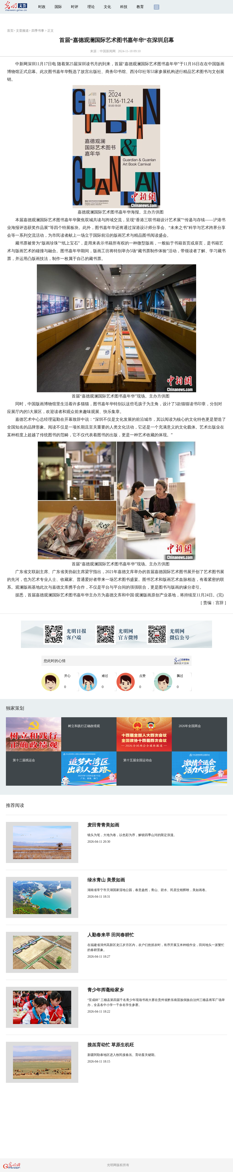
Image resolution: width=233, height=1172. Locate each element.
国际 (58, 7)
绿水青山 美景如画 (91, 879)
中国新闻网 (108, 51)
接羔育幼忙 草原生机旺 (95, 1044)
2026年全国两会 (190, 726)
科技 (123, 7)
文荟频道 (22, 30)
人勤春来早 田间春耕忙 (95, 934)
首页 (10, 30)
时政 (42, 7)
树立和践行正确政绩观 (84, 726)
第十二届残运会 (24, 760)
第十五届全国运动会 (137, 760)
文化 (107, 7)
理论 (91, 7)
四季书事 (37, 30)
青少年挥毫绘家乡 (90, 989)
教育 (140, 7)
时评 (74, 7)
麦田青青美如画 (88, 824)
